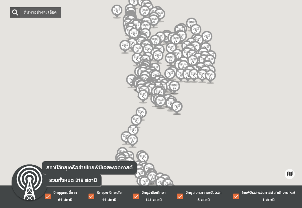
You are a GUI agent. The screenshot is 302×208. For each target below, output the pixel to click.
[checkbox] (61, 196)
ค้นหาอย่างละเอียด (33, 12)
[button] (157, 57)
